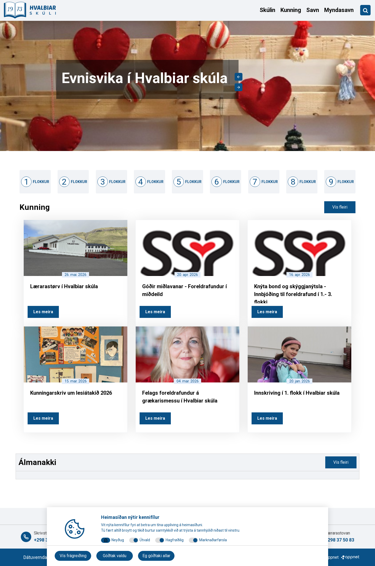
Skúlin (267, 10)
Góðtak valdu (114, 555)
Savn (312, 10)
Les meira (43, 311)
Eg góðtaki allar (156, 555)
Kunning (290, 10)
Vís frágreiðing (73, 555)
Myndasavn (339, 10)
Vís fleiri (339, 207)
